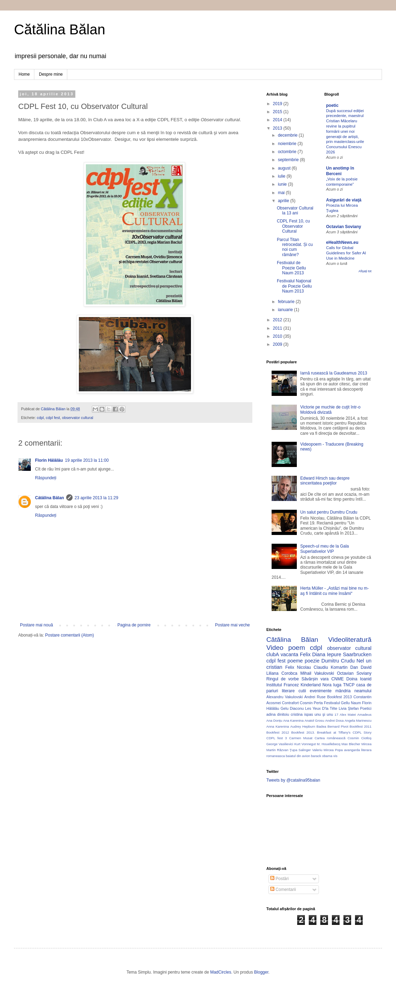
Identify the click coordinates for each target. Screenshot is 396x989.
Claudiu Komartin (331, 667)
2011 (278, 328)
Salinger (305, 750)
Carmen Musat (301, 738)
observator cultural (77, 417)
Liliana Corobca (281, 673)
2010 (278, 336)
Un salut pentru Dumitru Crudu (328, 512)
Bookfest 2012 (277, 732)
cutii (302, 690)
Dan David (360, 667)
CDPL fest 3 (276, 738)
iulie (282, 176)
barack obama (321, 756)
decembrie (288, 135)
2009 (278, 344)
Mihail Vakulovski (317, 673)
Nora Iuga (331, 684)
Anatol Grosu (314, 720)
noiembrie (288, 143)
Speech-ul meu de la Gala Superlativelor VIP (324, 549)
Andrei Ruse (315, 697)
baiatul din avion (298, 756)
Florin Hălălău (49, 460)
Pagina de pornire (134, 625)
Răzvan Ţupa (287, 750)
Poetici (365, 708)
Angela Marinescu (357, 720)
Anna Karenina (277, 726)
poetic (332, 105)
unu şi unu (324, 714)
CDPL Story (362, 732)
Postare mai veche (232, 625)
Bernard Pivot (338, 726)
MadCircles (220, 972)
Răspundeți (45, 477)
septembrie (289, 159)
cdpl (40, 417)
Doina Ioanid (358, 678)
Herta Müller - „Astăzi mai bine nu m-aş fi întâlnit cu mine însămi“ (334, 591)
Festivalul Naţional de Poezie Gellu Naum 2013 (294, 286)
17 (337, 714)
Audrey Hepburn (302, 726)
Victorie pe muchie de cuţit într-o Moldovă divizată (330, 409)
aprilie (284, 200)
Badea (321, 726)
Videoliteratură (349, 639)
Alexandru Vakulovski (284, 697)
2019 (278, 103)
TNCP (349, 684)
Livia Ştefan (349, 708)
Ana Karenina (293, 720)
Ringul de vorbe (282, 678)
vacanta (289, 654)
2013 (278, 128)
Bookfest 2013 (339, 697)
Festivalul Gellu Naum (342, 703)
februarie (287, 301)
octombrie (288, 151)
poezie (312, 661)
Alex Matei (348, 714)
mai (282, 192)
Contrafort (290, 703)
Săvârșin (309, 678)
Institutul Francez (282, 684)
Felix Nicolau (298, 667)
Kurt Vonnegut (305, 744)
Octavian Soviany (343, 226)
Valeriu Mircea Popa (327, 750)
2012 (278, 319)
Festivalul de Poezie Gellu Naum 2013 (291, 267)
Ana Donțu (274, 720)
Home (24, 74)
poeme (295, 661)
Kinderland (311, 684)
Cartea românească (330, 738)
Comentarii (283, 889)
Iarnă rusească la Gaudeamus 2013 (333, 373)
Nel (360, 661)
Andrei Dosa (334, 720)
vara (324, 678)
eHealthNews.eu (342, 242)
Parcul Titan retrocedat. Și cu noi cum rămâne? (295, 247)
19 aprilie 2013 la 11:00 (87, 460)
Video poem (285, 647)
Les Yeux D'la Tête (321, 708)
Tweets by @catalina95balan (293, 780)
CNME (337, 678)
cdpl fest (53, 417)
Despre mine (51, 74)
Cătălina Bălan (59, 29)
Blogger (261, 972)
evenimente (321, 690)
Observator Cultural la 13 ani (295, 210)
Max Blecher (350, 744)
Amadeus (364, 714)
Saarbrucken (357, 654)
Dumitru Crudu (338, 661)
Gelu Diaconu (291, 708)
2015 (278, 111)
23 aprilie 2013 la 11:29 (96, 497)
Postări (279, 878)
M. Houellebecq (328, 744)
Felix (305, 654)
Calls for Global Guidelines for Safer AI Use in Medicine (346, 253)
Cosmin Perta (311, 703)
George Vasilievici (279, 744)
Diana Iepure (326, 654)
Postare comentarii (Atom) (69, 635)
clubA (272, 654)
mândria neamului (353, 690)
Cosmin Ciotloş (359, 738)
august (285, 168)
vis (335, 756)
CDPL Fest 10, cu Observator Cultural (293, 226)
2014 (278, 119)
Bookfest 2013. (303, 732)
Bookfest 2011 (360, 726)
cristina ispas (302, 714)
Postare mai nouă (36, 625)
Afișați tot (365, 271)
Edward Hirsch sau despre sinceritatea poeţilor (325, 481)
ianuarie (286, 309)
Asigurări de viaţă (344, 200)
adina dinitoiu (277, 714)
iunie (283, 184)
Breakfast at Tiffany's (334, 732)
